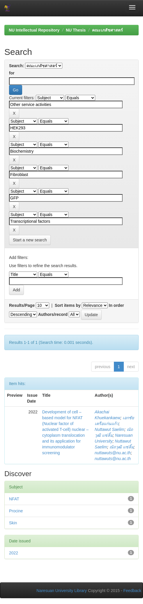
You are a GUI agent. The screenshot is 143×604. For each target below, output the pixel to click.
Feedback (132, 590)
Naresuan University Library (61, 590)
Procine (16, 511)
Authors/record (53, 314)
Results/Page (22, 305)
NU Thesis (76, 30)
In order (116, 305)
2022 (13, 553)
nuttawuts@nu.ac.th (113, 452)
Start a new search (30, 240)
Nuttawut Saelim (109, 429)
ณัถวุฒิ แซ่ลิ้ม (122, 447)
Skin (13, 523)
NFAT (14, 499)
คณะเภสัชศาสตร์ (107, 30)
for (12, 73)
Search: (16, 65)
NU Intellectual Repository (34, 30)
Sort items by (68, 305)
